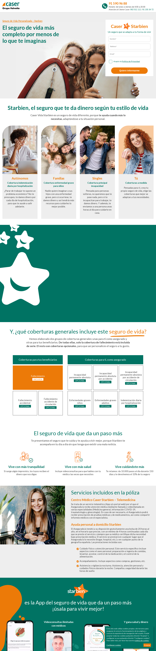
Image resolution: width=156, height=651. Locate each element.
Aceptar (147, 645)
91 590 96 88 (118, 3)
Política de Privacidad (131, 61)
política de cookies (142, 640)
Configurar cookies (114, 645)
